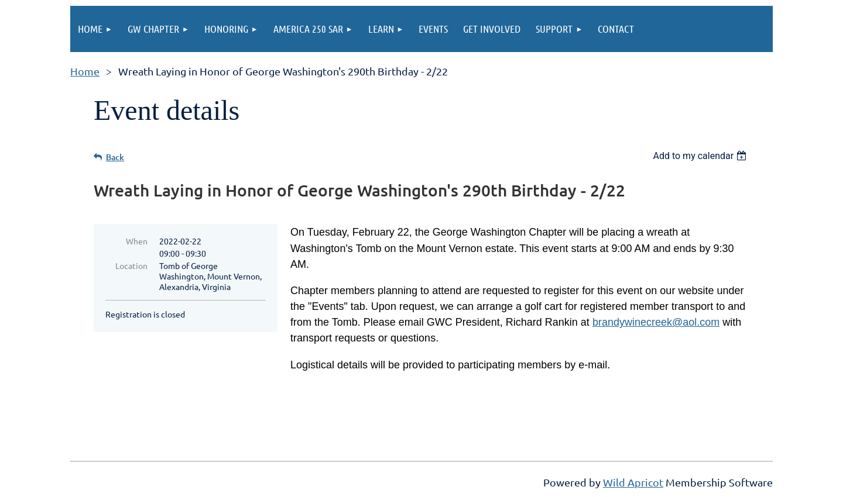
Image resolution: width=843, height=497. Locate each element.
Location (131, 265)
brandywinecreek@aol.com (655, 322)
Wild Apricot (633, 482)
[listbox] (701, 156)
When (137, 241)
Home (85, 71)
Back (115, 157)
